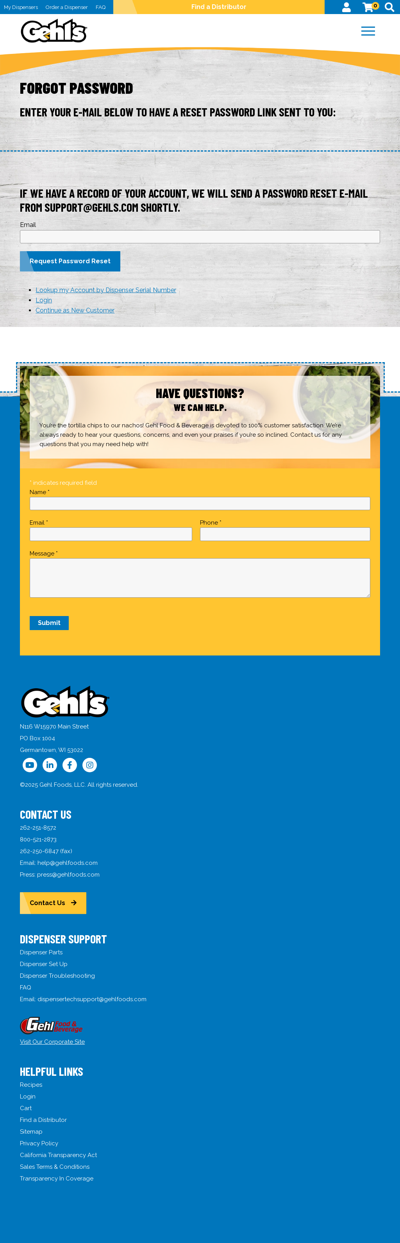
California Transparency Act (58, 1155)
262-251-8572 (38, 827)
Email (28, 225)
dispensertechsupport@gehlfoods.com (92, 999)
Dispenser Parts (41, 952)
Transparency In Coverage (56, 1178)
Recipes (31, 1084)
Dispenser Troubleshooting (57, 975)
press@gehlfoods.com (68, 874)
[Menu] (368, 31)
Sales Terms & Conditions (54, 1166)
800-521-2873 (38, 839)
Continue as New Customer (75, 310)
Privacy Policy (39, 1143)
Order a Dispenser (67, 7)
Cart (26, 1108)
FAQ (100, 7)
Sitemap (31, 1131)
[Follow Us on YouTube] (30, 765)
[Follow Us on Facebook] (69, 765)
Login (44, 300)
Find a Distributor (218, 7)
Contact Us (47, 903)
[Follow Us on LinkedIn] (50, 765)
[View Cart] (368, 7)
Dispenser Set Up (44, 964)
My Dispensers (21, 7)
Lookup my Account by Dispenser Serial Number (106, 290)
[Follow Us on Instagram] (89, 765)
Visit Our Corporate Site (52, 1041)
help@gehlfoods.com (68, 862)
